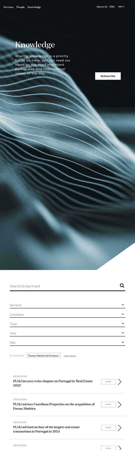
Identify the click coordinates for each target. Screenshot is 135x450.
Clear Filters (70, 356)
